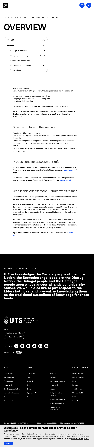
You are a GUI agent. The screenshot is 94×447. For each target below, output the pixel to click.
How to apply (8, 385)
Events (29, 389)
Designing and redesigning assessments (26, 56)
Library (74, 381)
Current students (78, 373)
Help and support (78, 377)
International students (11, 393)
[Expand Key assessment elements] (43, 65)
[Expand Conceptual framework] (43, 50)
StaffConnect (77, 389)
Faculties (53, 377)
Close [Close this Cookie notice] (8, 443)
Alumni (29, 401)
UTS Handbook (77, 397)
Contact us (76, 401)
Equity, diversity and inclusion (56, 394)
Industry (29, 377)
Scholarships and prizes (12, 389)
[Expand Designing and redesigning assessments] (43, 56)
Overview (10, 46)
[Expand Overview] (43, 45)
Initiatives (53, 389)
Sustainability (54, 385)
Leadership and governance (55, 408)
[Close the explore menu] (43, 40)
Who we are (53, 373)
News (28, 385)
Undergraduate (9, 377)
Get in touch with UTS (14, 337)
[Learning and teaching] (39, 17)
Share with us (15, 70)
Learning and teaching (57, 381)
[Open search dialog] (88, 5)
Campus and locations (57, 399)
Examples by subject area (20, 61)
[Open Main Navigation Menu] (82, 5)
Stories (29, 397)
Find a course (8, 373)
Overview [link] (54, 17)
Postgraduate (8, 381)
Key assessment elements (20, 65)
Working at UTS (77, 393)
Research (30, 381)
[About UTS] (13, 17)
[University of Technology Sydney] (6, 17)
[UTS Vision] (24, 17)
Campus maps (9, 397)
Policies (75, 385)
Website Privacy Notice (80, 439)
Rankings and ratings (57, 403)
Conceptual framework (19, 51)
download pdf (69, 170)
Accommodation (9, 401)
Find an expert (32, 373)
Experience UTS (32, 393)
